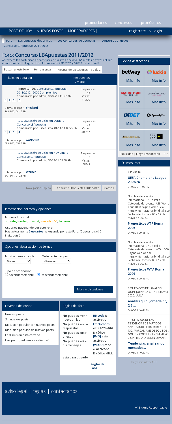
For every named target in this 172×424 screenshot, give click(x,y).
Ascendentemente (19, 275)
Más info (133, 80)
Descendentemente (52, 275)
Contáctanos (64, 391)
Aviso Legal (16, 391)
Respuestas (81, 78)
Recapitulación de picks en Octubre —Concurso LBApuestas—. (42, 122)
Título (10, 78)
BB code (99, 315)
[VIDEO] (98, 345)
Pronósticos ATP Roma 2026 (145, 225)
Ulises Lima (46, 128)
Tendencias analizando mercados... (146, 345)
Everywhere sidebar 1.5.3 (144, 362)
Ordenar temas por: (55, 256)
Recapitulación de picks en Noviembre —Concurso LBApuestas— (44, 154)
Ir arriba (109, 188)
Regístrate (137, 30)
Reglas (39, 391)
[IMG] (97, 336)
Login (157, 30)
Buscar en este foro (16, 69)
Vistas (81, 82)
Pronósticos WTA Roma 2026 (146, 271)
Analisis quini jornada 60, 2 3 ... (147, 303)
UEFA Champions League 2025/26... (147, 179)
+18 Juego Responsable (151, 405)
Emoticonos (101, 324)
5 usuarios (36, 231)
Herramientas (43, 69)
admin (43, 96)
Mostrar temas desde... (21, 256)
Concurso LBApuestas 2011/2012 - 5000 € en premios (42, 90)
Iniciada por (24, 78)
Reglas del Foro (97, 366)
